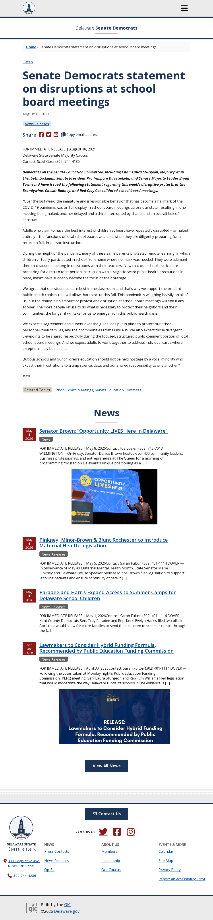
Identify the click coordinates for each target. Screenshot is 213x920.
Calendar (166, 851)
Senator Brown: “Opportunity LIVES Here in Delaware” (103, 430)
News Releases (56, 860)
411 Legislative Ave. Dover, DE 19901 (24, 863)
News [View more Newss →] (46, 439)
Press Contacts (56, 851)
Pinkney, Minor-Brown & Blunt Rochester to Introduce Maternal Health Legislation (103, 542)
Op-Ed (49, 869)
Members (109, 851)
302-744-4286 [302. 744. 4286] (25, 875)
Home (31, 47)
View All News (106, 765)
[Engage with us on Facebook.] (117, 832)
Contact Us (106, 813)
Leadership (110, 860)
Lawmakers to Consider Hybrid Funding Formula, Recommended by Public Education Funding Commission (106, 648)
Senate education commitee (118, 390)
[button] (184, 8)
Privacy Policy (170, 869)
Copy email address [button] (80, 134)
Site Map (166, 860)
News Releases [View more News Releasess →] (37, 124)
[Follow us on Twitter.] (103, 832)
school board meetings (73, 390)
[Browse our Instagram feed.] (130, 832)
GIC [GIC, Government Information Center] (67, 904)
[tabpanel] (106, 592)
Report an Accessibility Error (182, 879)
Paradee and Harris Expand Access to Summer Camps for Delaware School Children (107, 595)
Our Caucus (111, 869)
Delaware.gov (66, 911)
